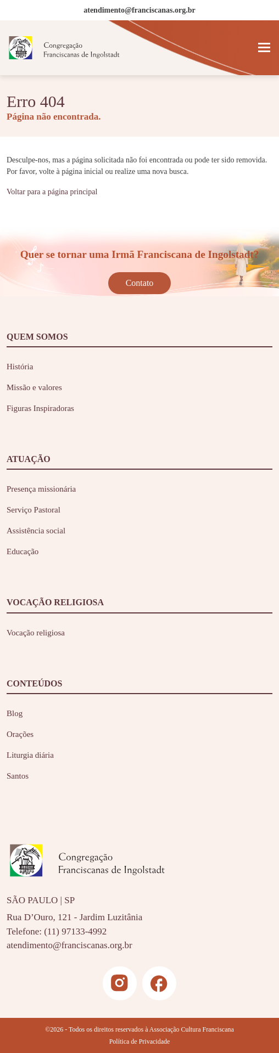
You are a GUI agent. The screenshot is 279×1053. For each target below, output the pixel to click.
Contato (140, 283)
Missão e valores (34, 387)
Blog (15, 713)
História (20, 366)
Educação (22, 551)
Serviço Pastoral (33, 509)
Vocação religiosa (36, 632)
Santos (18, 776)
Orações (20, 734)
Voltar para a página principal (52, 192)
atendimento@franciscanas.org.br (69, 945)
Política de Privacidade (139, 1041)
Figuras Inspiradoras (40, 408)
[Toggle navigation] (264, 48)
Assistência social (36, 530)
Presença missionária (41, 489)
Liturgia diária (30, 755)
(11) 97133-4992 (75, 931)
